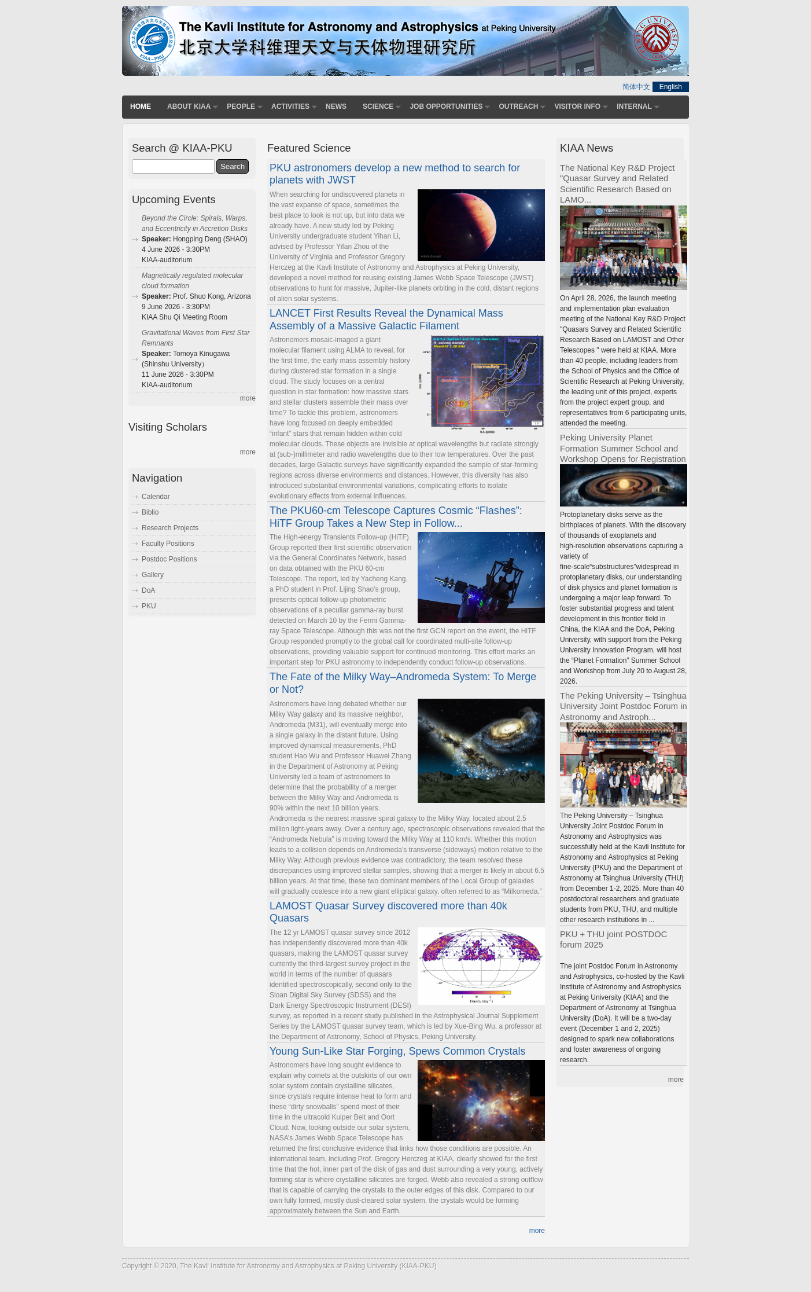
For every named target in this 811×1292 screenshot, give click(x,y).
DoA (148, 590)
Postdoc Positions (169, 559)
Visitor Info (577, 106)
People (241, 106)
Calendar (156, 497)
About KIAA (189, 106)
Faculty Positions (168, 543)
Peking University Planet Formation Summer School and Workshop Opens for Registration (623, 448)
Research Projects (170, 528)
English (670, 87)
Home (140, 106)
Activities (290, 106)
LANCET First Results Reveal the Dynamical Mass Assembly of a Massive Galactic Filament (386, 319)
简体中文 (636, 87)
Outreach (518, 106)
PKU (149, 606)
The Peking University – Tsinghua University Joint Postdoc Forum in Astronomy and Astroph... (623, 706)
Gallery (153, 575)
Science (378, 106)
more (537, 1231)
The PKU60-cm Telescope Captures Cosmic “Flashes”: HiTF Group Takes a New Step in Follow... (396, 517)
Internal (634, 106)
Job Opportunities (446, 106)
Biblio (150, 512)
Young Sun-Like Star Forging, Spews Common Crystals (398, 1051)
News (336, 106)
